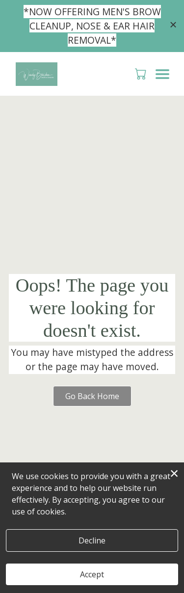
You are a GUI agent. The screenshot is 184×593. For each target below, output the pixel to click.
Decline (92, 540)
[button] (141, 73)
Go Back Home (92, 396)
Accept (92, 574)
